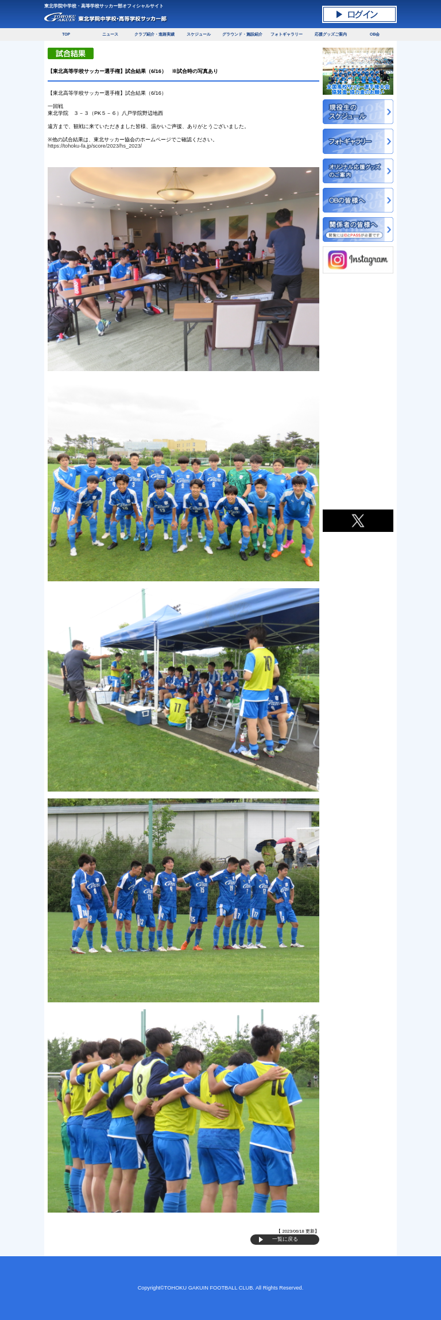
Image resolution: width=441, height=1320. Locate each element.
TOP (66, 34)
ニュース (110, 34)
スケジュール (199, 34)
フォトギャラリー (286, 34)
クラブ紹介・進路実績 (154, 34)
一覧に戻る (285, 1239)
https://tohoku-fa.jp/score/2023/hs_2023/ (95, 146)
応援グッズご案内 (331, 34)
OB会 (375, 34)
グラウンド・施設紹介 (242, 34)
